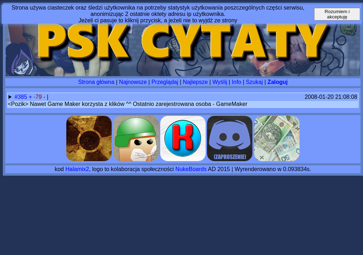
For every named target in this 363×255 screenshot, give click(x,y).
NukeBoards (191, 169)
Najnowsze (133, 82)
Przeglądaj (164, 82)
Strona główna (96, 82)
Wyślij (219, 82)
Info (236, 82)
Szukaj (254, 82)
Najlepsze (195, 82)
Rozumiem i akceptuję (337, 14)
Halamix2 (77, 169)
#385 (22, 97)
